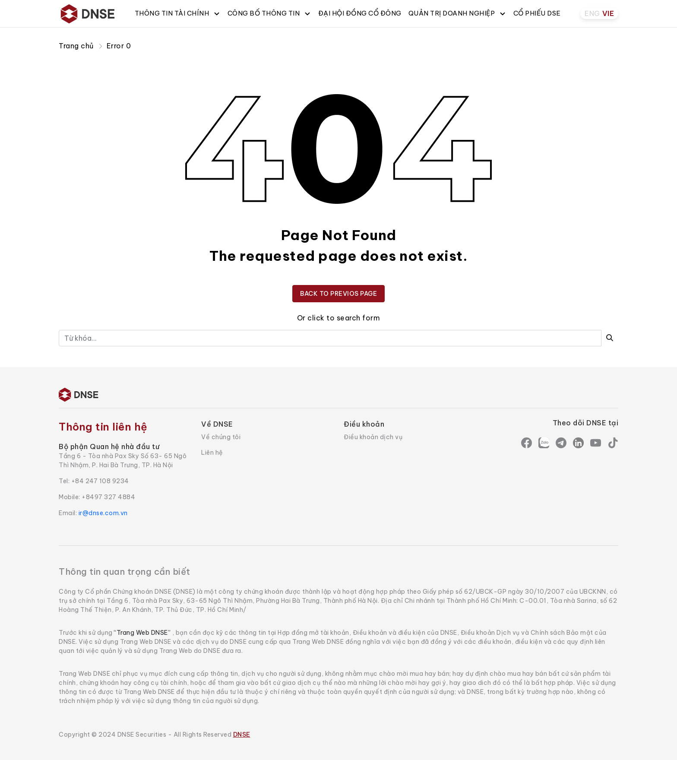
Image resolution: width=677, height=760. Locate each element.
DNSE (241, 734)
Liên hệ (212, 452)
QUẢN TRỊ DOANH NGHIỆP (457, 13)
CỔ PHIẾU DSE (537, 13)
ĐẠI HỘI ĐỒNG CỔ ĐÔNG (360, 13)
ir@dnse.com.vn (103, 513)
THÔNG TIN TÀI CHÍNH (178, 13)
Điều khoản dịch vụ (373, 437)
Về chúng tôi (220, 437)
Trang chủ (76, 45)
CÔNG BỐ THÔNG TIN (269, 13)
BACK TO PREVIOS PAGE (338, 294)
